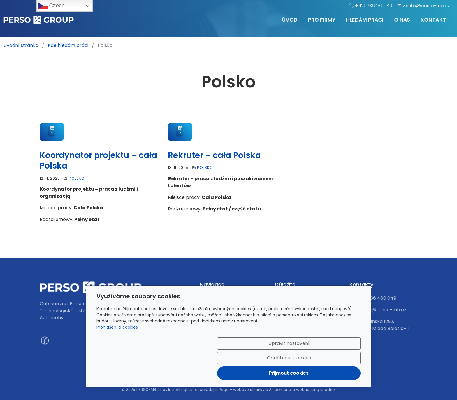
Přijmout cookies (332, 369)
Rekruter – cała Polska (214, 155)
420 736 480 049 (377, 298)
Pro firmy (321, 19)
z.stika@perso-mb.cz (426, 5)
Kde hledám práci (68, 45)
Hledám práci (365, 19)
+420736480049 (373, 5)
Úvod (290, 19)
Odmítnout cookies (274, 369)
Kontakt (433, 19)
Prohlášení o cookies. (117, 349)
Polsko (77, 178)
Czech (51, 5)
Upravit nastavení (216, 369)
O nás (402, 19)
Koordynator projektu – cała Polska (98, 160)
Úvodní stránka (20, 45)
